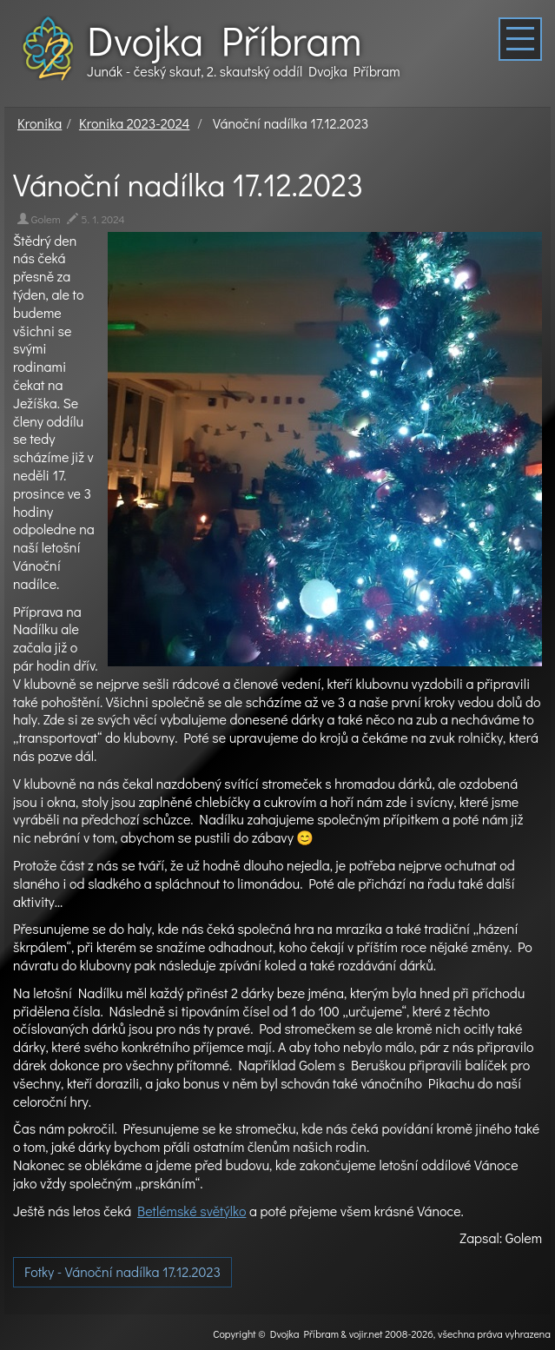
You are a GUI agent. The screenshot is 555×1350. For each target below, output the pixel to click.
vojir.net (366, 1333)
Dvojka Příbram (224, 40)
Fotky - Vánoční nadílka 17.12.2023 (122, 1271)
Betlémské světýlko (191, 1210)
